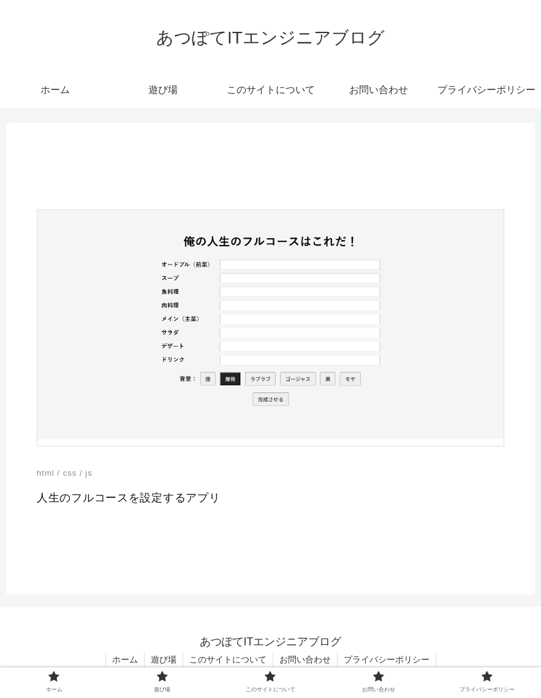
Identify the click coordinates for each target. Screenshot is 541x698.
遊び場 (163, 659)
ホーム (125, 659)
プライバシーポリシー (386, 659)
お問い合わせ (305, 659)
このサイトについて (228, 659)
